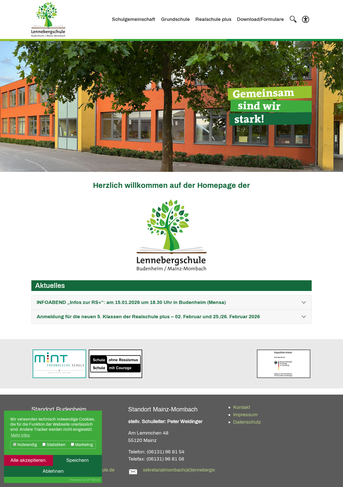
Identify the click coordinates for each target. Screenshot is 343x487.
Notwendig (25, 444)
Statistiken (53, 444)
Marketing (82, 444)
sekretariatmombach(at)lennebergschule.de (187, 470)
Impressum (245, 414)
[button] (305, 20)
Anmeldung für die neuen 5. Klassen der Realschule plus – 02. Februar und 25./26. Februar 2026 (148, 316)
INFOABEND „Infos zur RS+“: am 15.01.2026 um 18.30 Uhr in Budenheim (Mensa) (131, 302)
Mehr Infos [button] (20, 435)
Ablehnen (53, 471)
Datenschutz (247, 422)
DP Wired (93, 480)
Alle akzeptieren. (28, 460)
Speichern (77, 460)
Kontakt (241, 407)
